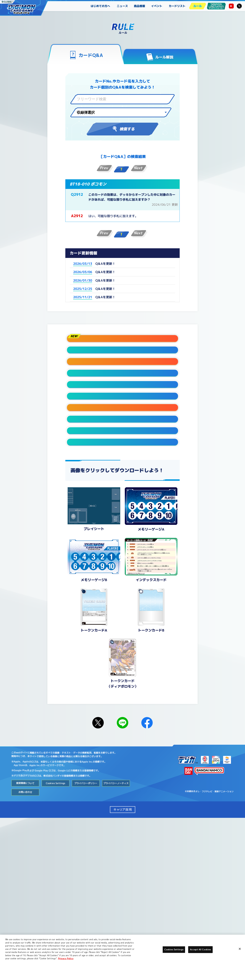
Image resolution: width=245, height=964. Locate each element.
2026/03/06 (82, 272)
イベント (156, 6)
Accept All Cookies (200, 949)
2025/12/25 (82, 289)
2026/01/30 (82, 280)
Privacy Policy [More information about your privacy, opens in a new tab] (66, 958)
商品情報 (139, 6)
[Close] (239, 948)
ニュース (122, 6)
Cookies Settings (55, 929)
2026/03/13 (82, 264)
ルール (197, 6)
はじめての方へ (100, 6)
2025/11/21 (82, 297)
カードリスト (177, 6)
